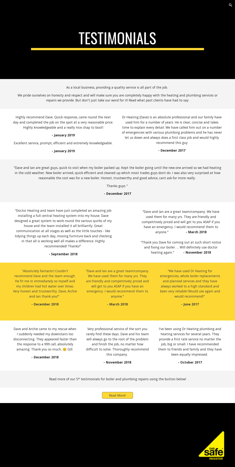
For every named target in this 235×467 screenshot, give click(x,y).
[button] (230, 5)
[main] (117, 39)
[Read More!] (117, 395)
